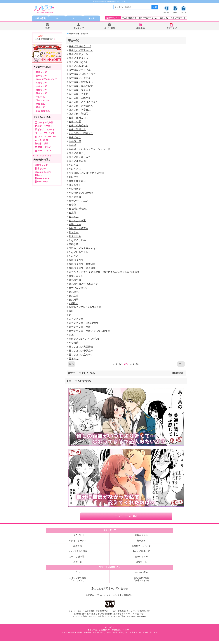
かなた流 (73, 165)
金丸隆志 (73, 292)
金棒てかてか (76, 276)
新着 (47, 28)
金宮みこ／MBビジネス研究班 (85, 307)
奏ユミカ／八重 (77, 220)
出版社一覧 (141, 562)
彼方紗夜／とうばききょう (83, 102)
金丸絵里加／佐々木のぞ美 (83, 284)
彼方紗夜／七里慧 (78, 94)
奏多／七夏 (75, 121)
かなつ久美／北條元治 (81, 193)
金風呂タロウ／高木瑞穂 (82, 264)
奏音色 (72, 205)
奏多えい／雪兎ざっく (81, 50)
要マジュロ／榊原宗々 (81, 350)
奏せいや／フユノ (78, 201)
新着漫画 (77, 546)
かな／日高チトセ (78, 252)
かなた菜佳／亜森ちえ (81, 133)
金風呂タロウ (76, 260)
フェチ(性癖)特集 (129, 18)
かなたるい (75, 169)
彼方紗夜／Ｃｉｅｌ (80, 90)
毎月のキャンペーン (141, 546)
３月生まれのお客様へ (44, 39)
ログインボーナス (77, 541)
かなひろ (73, 256)
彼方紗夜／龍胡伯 (78, 113)
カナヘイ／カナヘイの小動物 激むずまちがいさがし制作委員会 (104, 272)
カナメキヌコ (76, 319)
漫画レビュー (141, 557)
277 (138, 364)
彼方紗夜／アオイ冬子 (81, 70)
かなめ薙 (73, 343)
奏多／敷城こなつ (78, 117)
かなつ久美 (75, 189)
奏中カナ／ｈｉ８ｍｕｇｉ (83, 248)
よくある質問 (99, 589)
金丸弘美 (73, 296)
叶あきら (73, 232)
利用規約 (90, 595)
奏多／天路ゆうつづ (80, 46)
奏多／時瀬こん (77, 129)
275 (126, 364)
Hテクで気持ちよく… (148, 18)
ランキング (78, 28)
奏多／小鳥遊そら (78, 125)
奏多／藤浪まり (77, 153)
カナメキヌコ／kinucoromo (83, 323)
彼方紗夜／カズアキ (80, 78)
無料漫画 (140, 28)
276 (132, 364)
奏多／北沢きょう (78, 58)
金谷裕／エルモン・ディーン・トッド (89, 149)
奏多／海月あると (78, 62)
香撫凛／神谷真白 (78, 228)
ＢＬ (74, 18)
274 (120, 364)
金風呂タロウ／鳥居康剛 (82, 268)
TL (57, 18)
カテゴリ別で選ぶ (77, 557)
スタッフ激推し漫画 (77, 551)
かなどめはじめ (77, 240)
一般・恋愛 (40, 18)
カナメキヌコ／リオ (80, 327)
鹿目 (71, 311)
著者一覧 (77, 562)
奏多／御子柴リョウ (80, 157)
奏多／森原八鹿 (77, 161)
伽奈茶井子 (75, 185)
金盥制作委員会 (77, 181)
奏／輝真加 (75, 197)
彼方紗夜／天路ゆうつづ (82, 74)
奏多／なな (75, 137)
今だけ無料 (109, 28)
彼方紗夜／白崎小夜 (80, 98)
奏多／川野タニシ (78, 54)
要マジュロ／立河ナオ (81, 354)
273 (115, 364)
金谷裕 (72, 145)
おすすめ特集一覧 (141, 551)
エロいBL (164, 18)
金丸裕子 (73, 300)
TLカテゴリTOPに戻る (126, 516)
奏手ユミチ (75, 224)
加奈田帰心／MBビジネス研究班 (86, 173)
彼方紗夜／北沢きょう (81, 82)
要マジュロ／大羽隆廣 (81, 347)
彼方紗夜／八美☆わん (81, 106)
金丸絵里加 (75, 280)
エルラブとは (77, 535)
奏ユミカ (73, 216)
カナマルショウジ (78, 288)
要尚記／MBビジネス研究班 (84, 339)
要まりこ (73, 358)
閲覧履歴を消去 (178, 373)
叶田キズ (73, 177)
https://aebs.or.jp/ (139, 617)
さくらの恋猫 (141, 572)
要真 (71, 335)
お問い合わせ (119, 589)
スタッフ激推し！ (178, 18)
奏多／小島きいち (78, 66)
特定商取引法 (127, 595)
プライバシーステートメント (108, 595)
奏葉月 (72, 212)
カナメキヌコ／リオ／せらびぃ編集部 (89, 331)
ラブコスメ (171, 28)
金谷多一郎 (75, 141)
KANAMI (73, 303)
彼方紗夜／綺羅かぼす (81, 86)
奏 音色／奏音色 (77, 208)
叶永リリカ (75, 236)
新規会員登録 (141, 535)
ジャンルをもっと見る (42, 156)
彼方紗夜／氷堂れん (80, 110)
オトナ (91, 18)
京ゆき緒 (73, 244)
